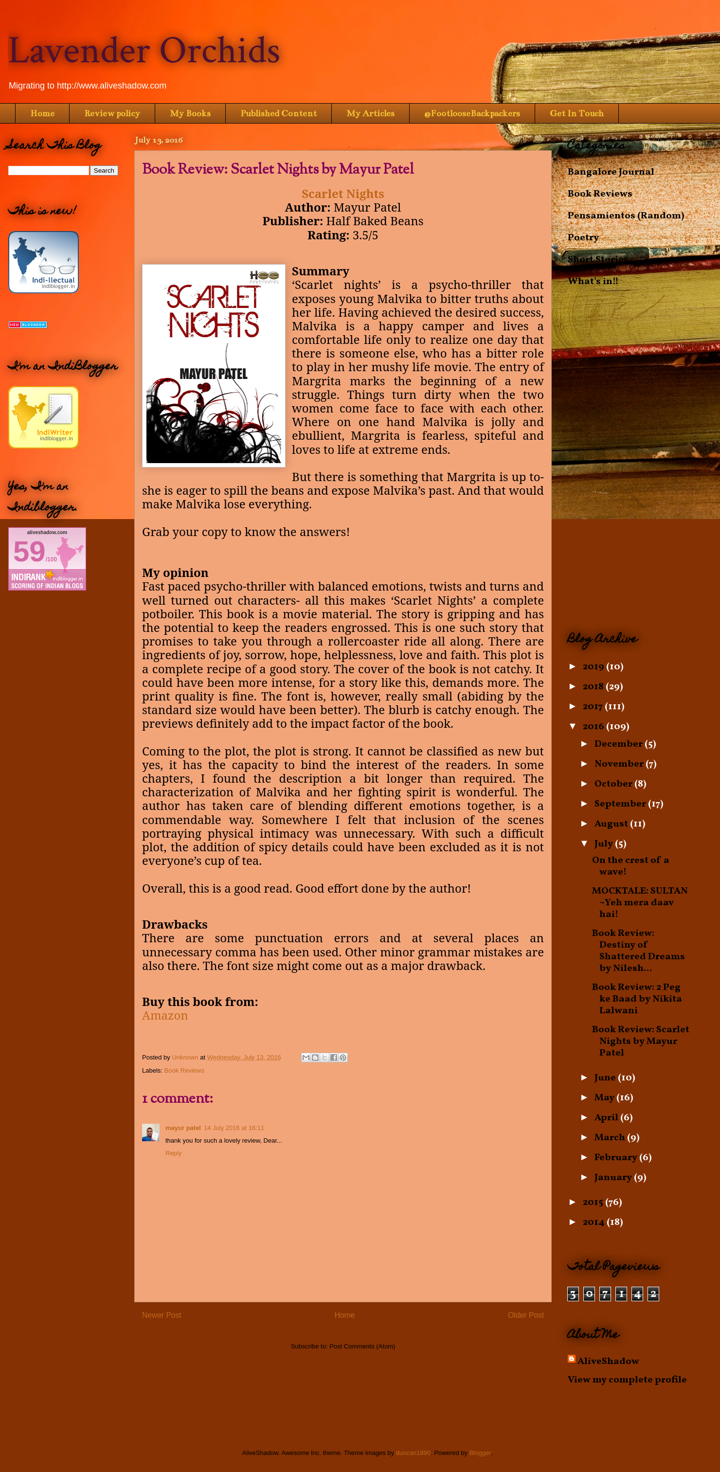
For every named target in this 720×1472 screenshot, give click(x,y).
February (616, 1158)
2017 (594, 707)
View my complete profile (627, 1380)
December (619, 744)
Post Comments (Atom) (362, 1346)
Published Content (278, 113)
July (604, 844)
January (614, 1178)
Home (42, 113)
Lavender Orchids (144, 50)
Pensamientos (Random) (626, 216)
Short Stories (598, 260)
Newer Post (161, 1315)
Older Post (526, 1315)
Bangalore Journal (611, 172)
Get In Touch (577, 113)
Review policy (112, 113)
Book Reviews (184, 1070)
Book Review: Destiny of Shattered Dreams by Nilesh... (638, 951)
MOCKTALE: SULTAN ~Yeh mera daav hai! (640, 902)
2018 (594, 687)
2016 (594, 727)
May (605, 1098)
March (610, 1138)
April (607, 1118)
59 (29, 551)
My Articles (370, 113)
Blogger (480, 1452)
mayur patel (183, 1127)
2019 (594, 667)
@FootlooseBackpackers (472, 113)
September (621, 804)
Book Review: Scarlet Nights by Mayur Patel (640, 1041)
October (614, 784)
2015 (594, 1202)
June (606, 1078)
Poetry (583, 238)
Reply (173, 1153)
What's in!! (593, 281)
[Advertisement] (640, 460)
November (620, 764)
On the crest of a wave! (630, 866)
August (612, 824)
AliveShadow (608, 1361)
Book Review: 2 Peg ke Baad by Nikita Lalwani (637, 999)
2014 (595, 1222)
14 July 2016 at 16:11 (234, 1127)
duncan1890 (413, 1452)
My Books (190, 113)
